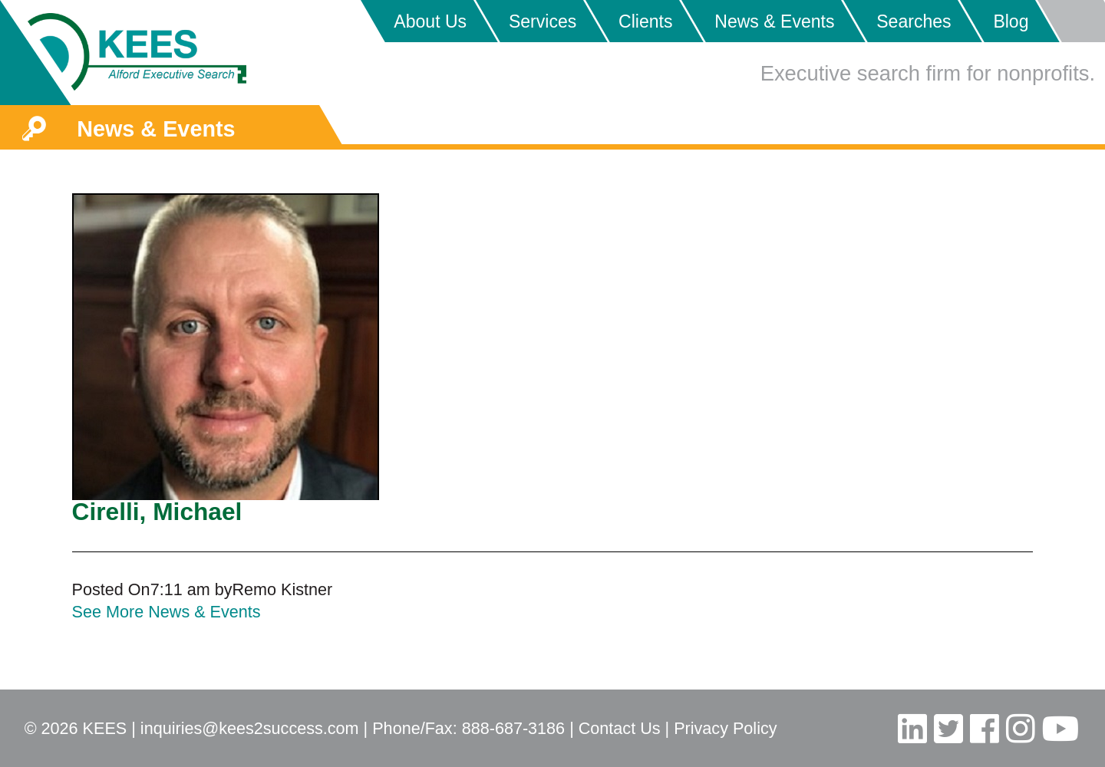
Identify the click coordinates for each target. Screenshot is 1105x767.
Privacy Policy (725, 728)
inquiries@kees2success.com (249, 728)
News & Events (774, 21)
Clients (645, 21)
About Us (430, 21)
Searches (913, 21)
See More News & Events (166, 611)
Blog (1010, 21)
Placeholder (1070, 21)
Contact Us (620, 728)
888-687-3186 (513, 728)
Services (542, 21)
